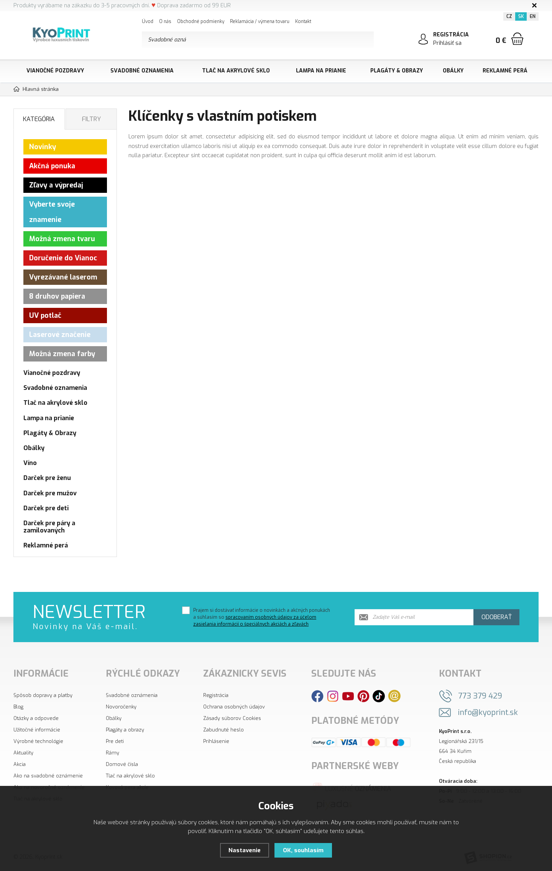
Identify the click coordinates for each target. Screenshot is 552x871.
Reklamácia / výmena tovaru (259, 21)
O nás (165, 21)
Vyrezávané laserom (63, 277)
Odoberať (496, 617)
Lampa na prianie (321, 70)
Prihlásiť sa (447, 43)
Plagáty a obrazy (125, 729)
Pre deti (115, 741)
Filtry (91, 119)
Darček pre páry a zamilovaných (49, 526)
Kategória (39, 119)
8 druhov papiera (57, 296)
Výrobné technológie (38, 741)
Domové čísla (122, 764)
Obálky (453, 70)
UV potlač (45, 315)
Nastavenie (244, 850)
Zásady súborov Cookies (232, 718)
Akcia (19, 764)
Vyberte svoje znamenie (52, 212)
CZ (509, 16)
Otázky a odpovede (36, 718)
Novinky (42, 146)
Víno (30, 463)
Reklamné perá (505, 70)
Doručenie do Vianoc (63, 258)
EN (533, 16)
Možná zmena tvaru (62, 238)
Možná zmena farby (62, 353)
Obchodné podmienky (200, 21)
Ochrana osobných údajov (234, 706)
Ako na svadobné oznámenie (48, 775)
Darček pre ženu (47, 478)
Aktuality (23, 752)
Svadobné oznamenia (142, 70)
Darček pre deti (46, 508)
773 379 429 (480, 696)
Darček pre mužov (50, 493)
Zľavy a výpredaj (56, 185)
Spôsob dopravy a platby (42, 695)
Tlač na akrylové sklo (236, 70)
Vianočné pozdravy (55, 70)
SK (521, 16)
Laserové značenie (59, 334)
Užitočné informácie (36, 729)
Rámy (112, 752)
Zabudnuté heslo (223, 729)
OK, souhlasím (303, 850)
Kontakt (303, 21)
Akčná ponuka (52, 166)
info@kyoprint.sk (488, 712)
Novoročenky (121, 706)
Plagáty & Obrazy (396, 70)
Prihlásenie (216, 741)
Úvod (147, 21)
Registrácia (215, 695)
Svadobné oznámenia (132, 695)
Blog (18, 706)
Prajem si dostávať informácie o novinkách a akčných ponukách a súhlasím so (261, 617)
